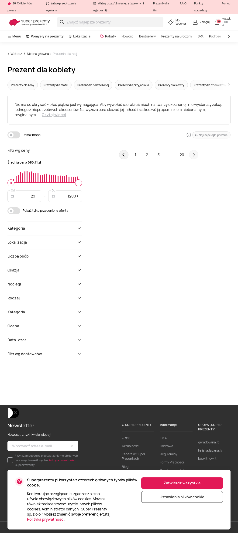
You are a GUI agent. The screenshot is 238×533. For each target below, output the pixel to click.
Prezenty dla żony (22, 85)
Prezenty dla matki (56, 85)
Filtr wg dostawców (44, 354)
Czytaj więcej (54, 114)
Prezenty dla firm (161, 6)
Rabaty (108, 36)
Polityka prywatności (45, 519)
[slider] (10, 182)
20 (182, 154)
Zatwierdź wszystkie (182, 483)
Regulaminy (168, 454)
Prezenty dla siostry (171, 85)
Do (53, 190)
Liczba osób (44, 256)
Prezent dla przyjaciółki (133, 85)
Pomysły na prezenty (45, 36)
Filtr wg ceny (18, 150)
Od (13, 190)
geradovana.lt (208, 442)
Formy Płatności (172, 462)
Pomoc (226, 3)
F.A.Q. (183, 3)
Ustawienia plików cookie (182, 496)
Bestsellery (147, 36)
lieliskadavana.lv (210, 450)
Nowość (127, 36)
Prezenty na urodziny (176, 36)
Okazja (44, 270)
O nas (126, 438)
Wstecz (16, 53)
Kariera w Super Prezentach (133, 456)
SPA (201, 36)
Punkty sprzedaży (200, 6)
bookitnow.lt (207, 458)
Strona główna (38, 53)
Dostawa (166, 446)
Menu (14, 36)
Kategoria (44, 228)
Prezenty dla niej (65, 53)
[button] (220, 85)
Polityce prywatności (62, 460)
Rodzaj (44, 298)
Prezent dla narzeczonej (93, 85)
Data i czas (44, 340)
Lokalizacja (79, 36)
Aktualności (130, 446)
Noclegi (44, 284)
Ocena (44, 326)
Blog (125, 466)
